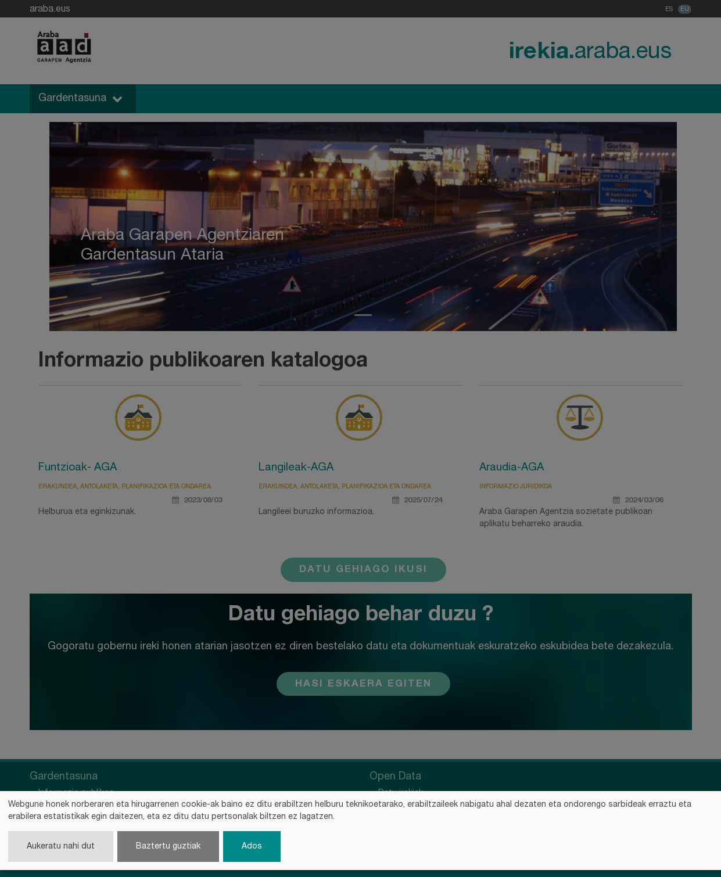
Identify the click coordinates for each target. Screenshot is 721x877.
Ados (252, 846)
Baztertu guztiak (168, 846)
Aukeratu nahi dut (61, 846)
